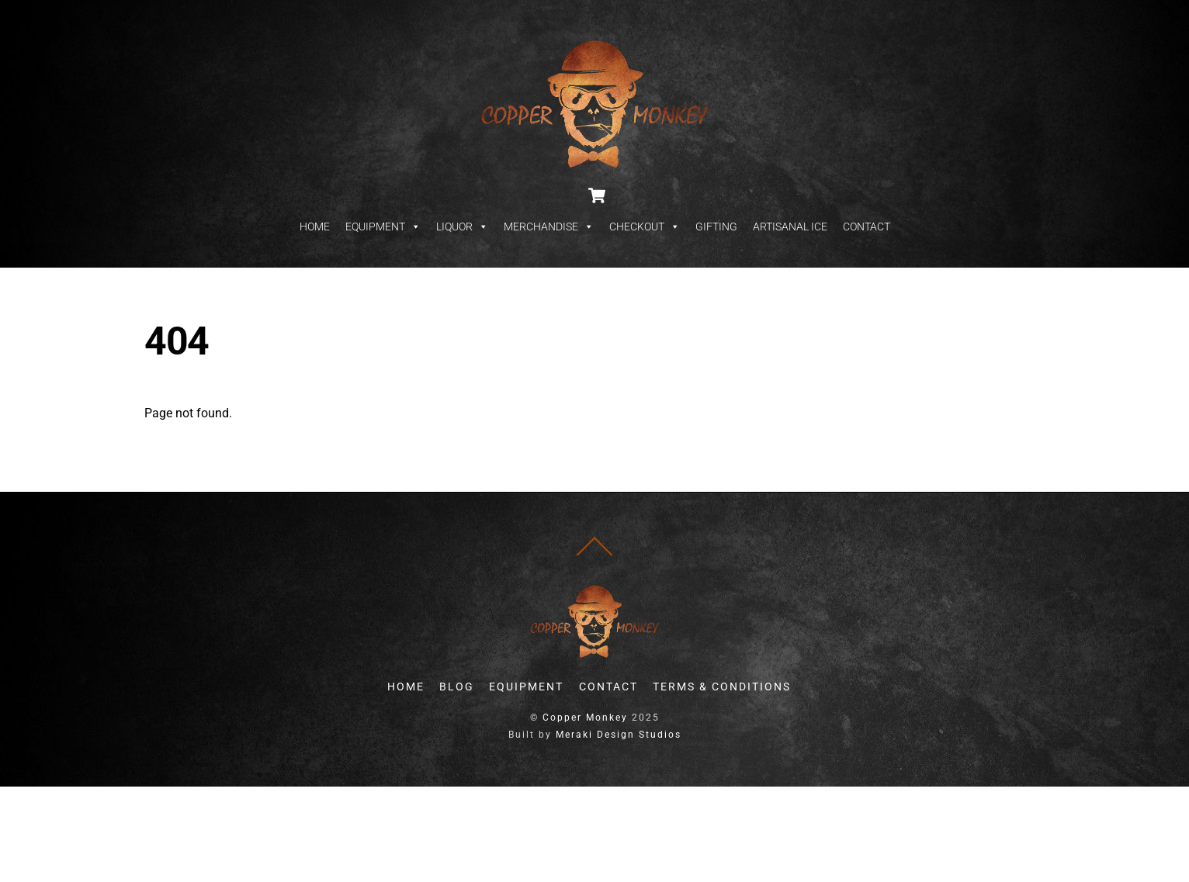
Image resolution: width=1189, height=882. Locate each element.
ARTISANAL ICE (790, 226)
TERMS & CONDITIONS (722, 686)
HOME (315, 226)
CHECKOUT (644, 226)
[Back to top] (594, 555)
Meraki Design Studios (618, 734)
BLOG (456, 686)
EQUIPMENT (383, 226)
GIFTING (716, 226)
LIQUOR (462, 226)
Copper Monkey (585, 717)
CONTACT (866, 226)
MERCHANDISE (549, 226)
